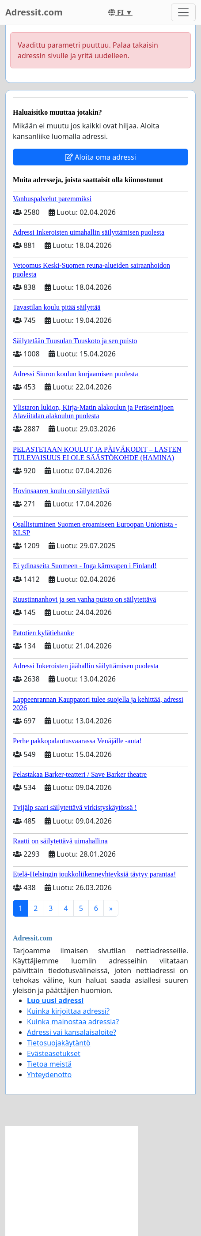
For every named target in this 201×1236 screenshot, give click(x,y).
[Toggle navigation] (183, 12)
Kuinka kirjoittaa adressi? (68, 1011)
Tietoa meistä (49, 1064)
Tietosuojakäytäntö (59, 1043)
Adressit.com (34, 12)
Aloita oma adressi (100, 157)
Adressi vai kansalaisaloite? (71, 1032)
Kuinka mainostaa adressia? (73, 1021)
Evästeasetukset (53, 1053)
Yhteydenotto (49, 1074)
